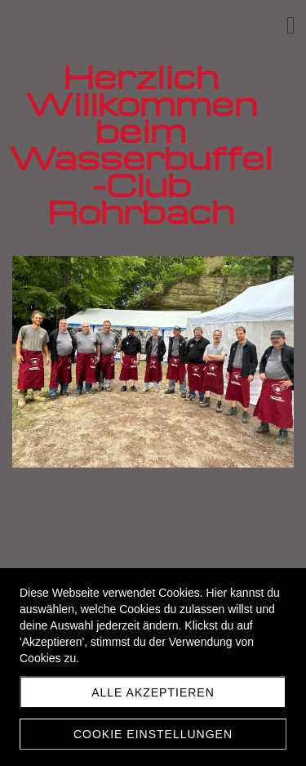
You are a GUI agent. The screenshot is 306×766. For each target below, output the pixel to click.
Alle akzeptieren (153, 692)
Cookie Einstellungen (153, 734)
